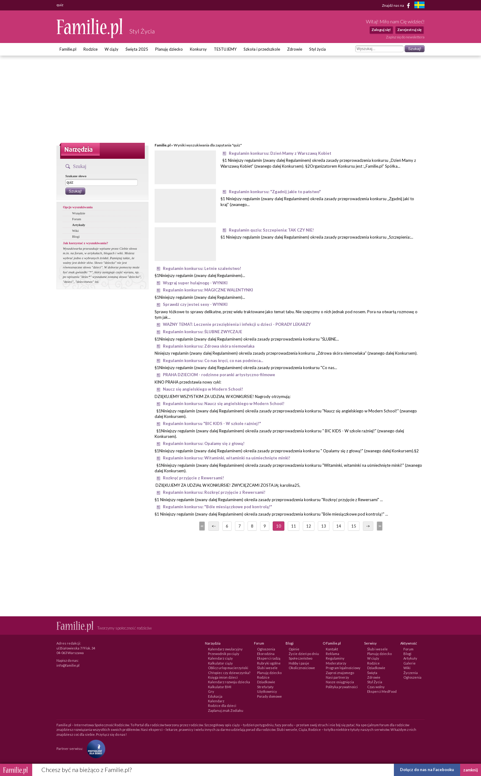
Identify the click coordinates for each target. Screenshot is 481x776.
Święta (372, 673)
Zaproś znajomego (340, 673)
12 (308, 526)
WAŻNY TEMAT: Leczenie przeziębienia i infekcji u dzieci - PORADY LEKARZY (237, 324)
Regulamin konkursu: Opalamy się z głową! (203, 443)
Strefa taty (265, 687)
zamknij (470, 769)
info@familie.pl (67, 665)
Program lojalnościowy (343, 668)
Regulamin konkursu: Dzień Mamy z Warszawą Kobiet (280, 153)
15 (353, 526)
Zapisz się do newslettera (405, 37)
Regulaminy (335, 658)
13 (323, 526)
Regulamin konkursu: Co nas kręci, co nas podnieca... (213, 360)
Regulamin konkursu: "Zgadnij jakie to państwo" (275, 191)
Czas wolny (376, 687)
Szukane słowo (76, 176)
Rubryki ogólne (269, 663)
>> (379, 526)
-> (368, 526)
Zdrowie (294, 49)
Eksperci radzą (268, 658)
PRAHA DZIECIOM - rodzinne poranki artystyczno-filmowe (219, 374)
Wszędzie (78, 213)
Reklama (332, 654)
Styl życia (317, 49)
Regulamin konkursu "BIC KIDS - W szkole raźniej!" (212, 423)
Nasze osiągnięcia (340, 682)
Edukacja (215, 696)
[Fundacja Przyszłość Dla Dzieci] (94, 749)
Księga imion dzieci (223, 677)
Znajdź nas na (397, 5)
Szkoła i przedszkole (262, 49)
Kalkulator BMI (219, 687)
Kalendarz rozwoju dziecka (229, 682)
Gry (211, 691)
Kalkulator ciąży (220, 663)
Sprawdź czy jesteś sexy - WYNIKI (195, 304)
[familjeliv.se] (419, 6)
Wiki (75, 230)
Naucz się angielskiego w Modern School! (203, 389)
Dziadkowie (266, 682)
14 (338, 526)
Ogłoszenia (266, 649)
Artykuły (78, 225)
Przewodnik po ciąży (223, 654)
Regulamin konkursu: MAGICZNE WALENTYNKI (208, 289)
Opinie (294, 649)
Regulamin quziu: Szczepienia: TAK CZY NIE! (271, 230)
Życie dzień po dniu (304, 654)
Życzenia (410, 673)
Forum (76, 219)
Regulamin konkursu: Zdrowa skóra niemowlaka (208, 346)
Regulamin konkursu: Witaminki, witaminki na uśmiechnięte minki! (226, 457)
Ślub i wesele (267, 668)
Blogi (75, 236)
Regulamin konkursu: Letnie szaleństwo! (202, 268)
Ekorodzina (266, 654)
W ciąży (111, 49)
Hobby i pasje (299, 663)
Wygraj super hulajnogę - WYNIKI (195, 282)
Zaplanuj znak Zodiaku (225, 710)
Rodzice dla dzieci (222, 706)
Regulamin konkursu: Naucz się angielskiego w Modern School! (223, 403)
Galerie (409, 663)
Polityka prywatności (342, 687)
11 (293, 526)
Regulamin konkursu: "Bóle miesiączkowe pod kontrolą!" (217, 506)
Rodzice (90, 49)
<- (214, 526)
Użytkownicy (267, 691)
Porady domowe (269, 696)
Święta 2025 (136, 49)
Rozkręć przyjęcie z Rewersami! (193, 477)
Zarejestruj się (409, 29)
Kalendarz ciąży (220, 658)
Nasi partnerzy (337, 677)
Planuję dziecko (169, 49)
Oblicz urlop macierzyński (228, 668)
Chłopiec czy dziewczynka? (229, 673)
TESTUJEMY (225, 49)
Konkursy (198, 49)
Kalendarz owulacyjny (225, 649)
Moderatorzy (336, 663)
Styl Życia (374, 682)
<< (201, 526)
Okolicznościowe (302, 668)
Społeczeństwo (300, 658)
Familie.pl (68, 49)
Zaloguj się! (381, 29)
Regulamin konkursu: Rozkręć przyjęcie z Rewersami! (214, 492)
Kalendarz (216, 701)
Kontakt (332, 649)
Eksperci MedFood (382, 691)
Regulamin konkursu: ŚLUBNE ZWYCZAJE (202, 331)
